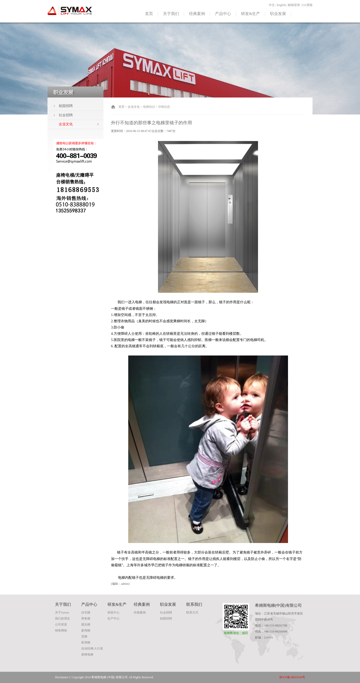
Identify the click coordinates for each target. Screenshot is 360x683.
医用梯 (85, 642)
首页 (149, 14)
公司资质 (61, 624)
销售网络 (61, 630)
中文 (272, 5)
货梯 (84, 636)
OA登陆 (307, 5)
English (281, 5)
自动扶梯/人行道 (92, 648)
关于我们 (171, 14)
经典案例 (197, 14)
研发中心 (114, 612)
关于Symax (62, 612)
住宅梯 (85, 612)
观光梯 (85, 624)
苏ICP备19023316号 (292, 677)
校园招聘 (66, 106)
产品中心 (223, 14)
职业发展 (278, 14)
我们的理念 (62, 618)
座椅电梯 (87, 654)
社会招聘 (66, 115)
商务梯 (85, 618)
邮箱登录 (294, 5)
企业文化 (134, 106)
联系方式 (192, 612)
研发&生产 (250, 14)
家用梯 (85, 630)
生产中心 (114, 618)
